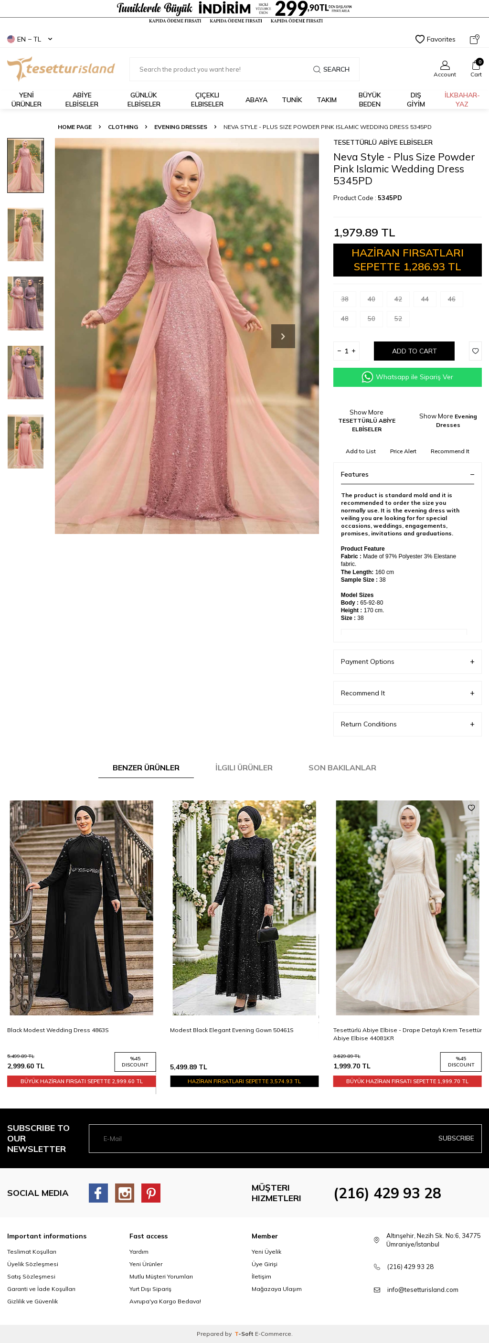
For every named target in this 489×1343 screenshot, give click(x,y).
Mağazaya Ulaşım (277, 1288)
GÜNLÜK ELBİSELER (144, 99)
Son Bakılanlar (342, 767)
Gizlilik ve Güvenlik (32, 1301)
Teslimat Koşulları (31, 1251)
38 (348, 301)
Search (331, 69)
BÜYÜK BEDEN (370, 99)
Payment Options (407, 661)
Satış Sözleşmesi (31, 1276)
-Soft (244, 1333)
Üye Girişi (264, 1264)
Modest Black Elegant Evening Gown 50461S (232, 1030)
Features (407, 474)
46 (455, 301)
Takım (327, 100)
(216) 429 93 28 (387, 1193)
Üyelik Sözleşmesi (32, 1264)
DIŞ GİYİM (416, 99)
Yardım (139, 1251)
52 (402, 321)
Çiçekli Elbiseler (207, 99)
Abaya (256, 100)
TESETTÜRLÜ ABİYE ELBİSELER (383, 142)
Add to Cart (414, 351)
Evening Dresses (180, 126)
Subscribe (456, 1138)
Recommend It (450, 451)
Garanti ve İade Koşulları (41, 1288)
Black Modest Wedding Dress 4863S (58, 1030)
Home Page (75, 126)
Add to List (361, 451)
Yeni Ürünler (145, 1264)
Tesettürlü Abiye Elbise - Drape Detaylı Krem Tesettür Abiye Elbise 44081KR (407, 1033)
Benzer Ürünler (146, 767)
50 (375, 321)
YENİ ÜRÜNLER (26, 99)
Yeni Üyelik (266, 1251)
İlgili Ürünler (244, 767)
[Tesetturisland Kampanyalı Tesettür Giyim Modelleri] (244, 12)
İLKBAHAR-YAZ (462, 99)
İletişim (261, 1276)
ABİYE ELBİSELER (81, 99)
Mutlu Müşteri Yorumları (161, 1276)
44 (428, 301)
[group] (187, 336)
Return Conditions (407, 724)
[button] (283, 336)
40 (375, 301)
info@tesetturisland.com (422, 1289)
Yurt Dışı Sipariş (150, 1288)
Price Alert (403, 451)
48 (348, 321)
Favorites (435, 39)
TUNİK (292, 100)
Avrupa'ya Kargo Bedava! (165, 1301)
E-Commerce (273, 1333)
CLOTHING (123, 126)
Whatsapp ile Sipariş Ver (407, 377)
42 (402, 301)
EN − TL (29, 39)
